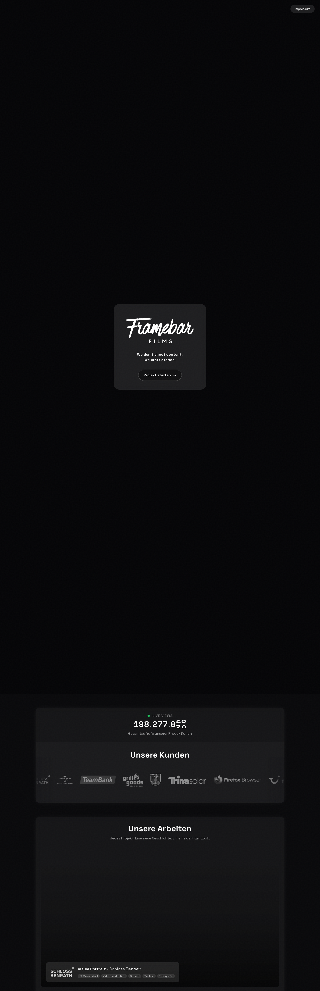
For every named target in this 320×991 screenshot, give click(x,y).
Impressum (302, 9)
